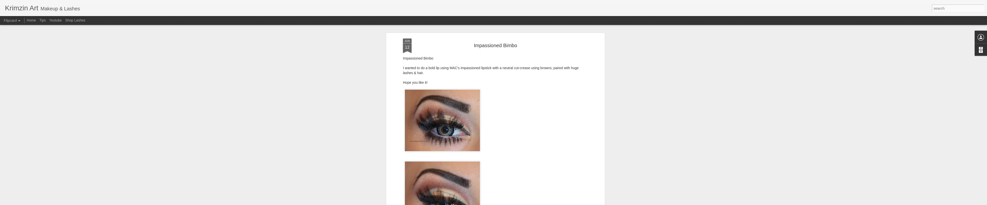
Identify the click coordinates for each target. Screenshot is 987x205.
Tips (42, 20)
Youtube (55, 20)
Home (31, 20)
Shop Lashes (75, 20)
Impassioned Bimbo (495, 45)
